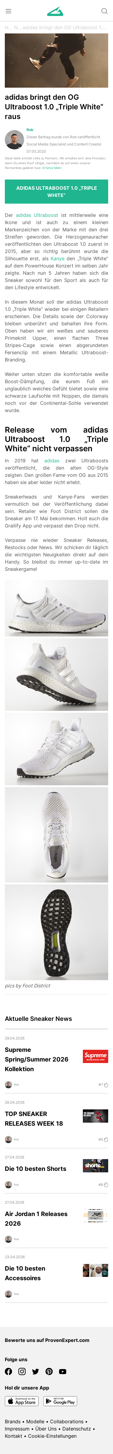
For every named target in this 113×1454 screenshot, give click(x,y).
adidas (51, 461)
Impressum (17, 1429)
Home (9, 27)
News (18, 27)
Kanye (57, 258)
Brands (12, 1421)
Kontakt (13, 1436)
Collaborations (66, 1421)
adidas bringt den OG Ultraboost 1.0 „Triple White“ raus (65, 27)
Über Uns (46, 1429)
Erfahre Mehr (52, 168)
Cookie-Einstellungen (52, 1436)
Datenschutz (76, 1429)
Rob (30, 129)
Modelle (35, 1421)
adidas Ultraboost (37, 215)
